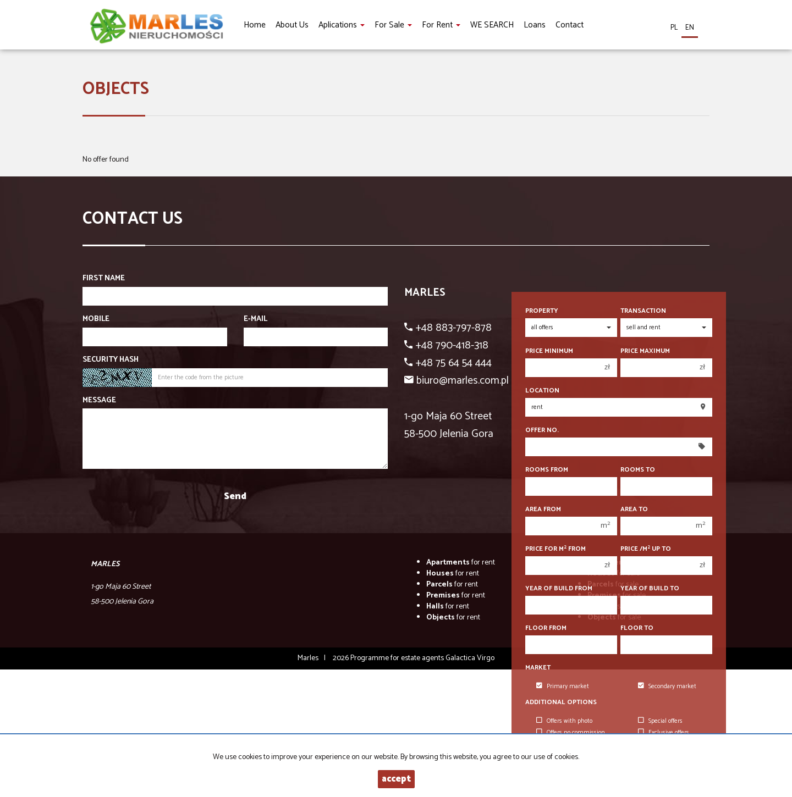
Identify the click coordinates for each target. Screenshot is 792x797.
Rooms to (637, 469)
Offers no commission (570, 733)
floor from (545, 628)
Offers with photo (564, 721)
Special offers (660, 721)
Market (538, 667)
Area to (634, 509)
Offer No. (542, 430)
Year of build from (558, 588)
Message (99, 400)
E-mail (255, 319)
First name (103, 278)
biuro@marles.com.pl (462, 381)
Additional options (561, 702)
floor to (636, 628)
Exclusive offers (663, 733)
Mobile (95, 319)
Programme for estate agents (398, 658)
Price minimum (549, 351)
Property (541, 311)
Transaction (643, 311)
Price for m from (555, 549)
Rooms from (546, 469)
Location (542, 390)
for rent (460, 562)
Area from (543, 509)
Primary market (562, 686)
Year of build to (649, 588)
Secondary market (667, 686)
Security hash (110, 360)
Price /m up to (645, 549)
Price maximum (645, 351)
